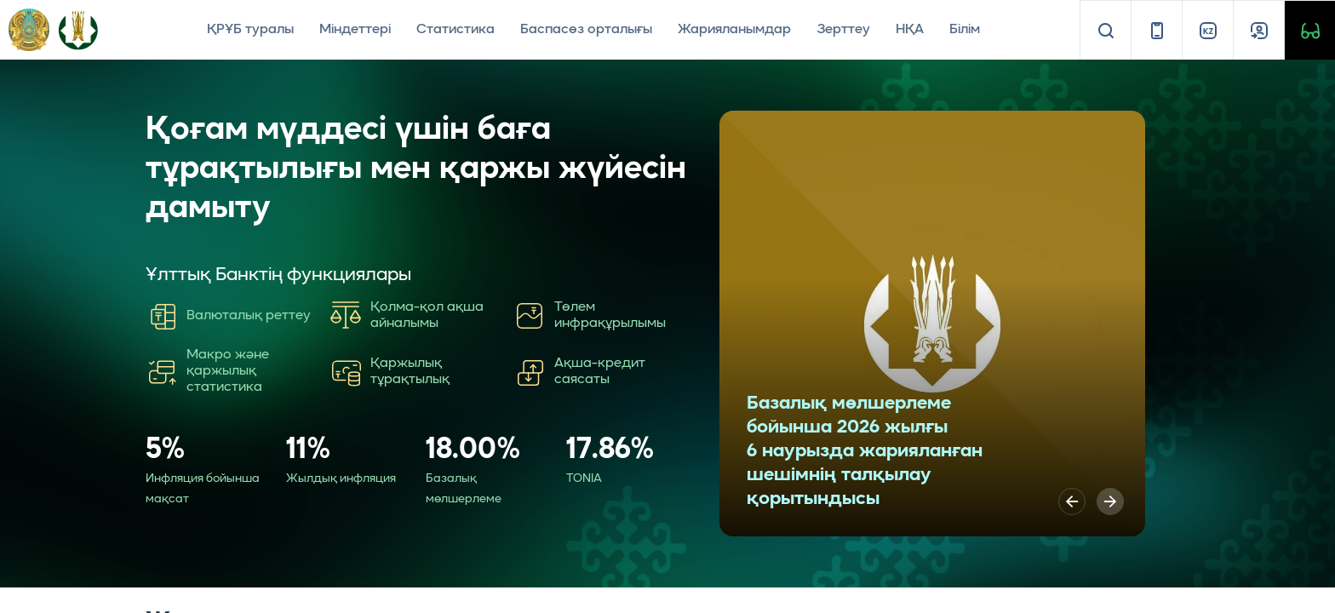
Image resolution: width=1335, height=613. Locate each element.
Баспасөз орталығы (586, 30)
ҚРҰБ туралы (250, 30)
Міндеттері (355, 30)
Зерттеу (843, 30)
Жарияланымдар (734, 30)
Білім (964, 30)
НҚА (910, 30)
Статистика (455, 30)
